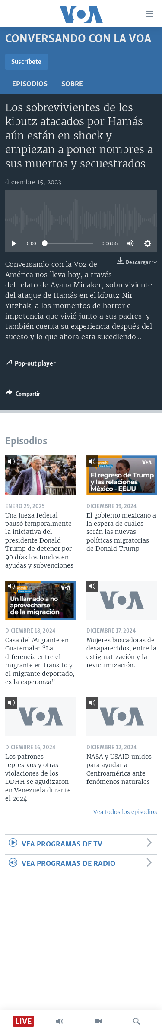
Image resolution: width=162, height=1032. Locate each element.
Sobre (72, 84)
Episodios (30, 84)
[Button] (23, 395)
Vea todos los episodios (125, 812)
